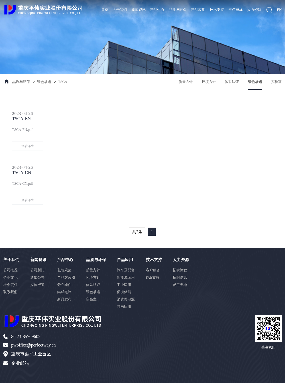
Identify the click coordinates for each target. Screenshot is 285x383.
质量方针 (185, 82)
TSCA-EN (50, 113)
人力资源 (254, 10)
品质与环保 (178, 10)
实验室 (276, 82)
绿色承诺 (44, 82)
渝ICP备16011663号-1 (89, 377)
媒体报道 (38, 275)
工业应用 (125, 275)
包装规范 (65, 261)
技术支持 (217, 10)
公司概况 (10, 261)
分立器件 (65, 275)
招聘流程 (181, 261)
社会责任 (10, 275)
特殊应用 (125, 297)
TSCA (62, 82)
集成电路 (65, 283)
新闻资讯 (138, 10)
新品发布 (65, 290)
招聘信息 (181, 268)
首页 (104, 10)
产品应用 (198, 10)
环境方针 (209, 82)
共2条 (137, 222)
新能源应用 (127, 268)
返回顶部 (274, 377)
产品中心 (157, 10)
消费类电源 (127, 290)
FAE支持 (153, 268)
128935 (129, 377)
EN (279, 10)
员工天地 (181, 275)
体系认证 (232, 82)
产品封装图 (66, 268)
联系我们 (10, 283)
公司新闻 (38, 261)
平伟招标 (235, 10)
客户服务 (154, 261)
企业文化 (10, 268)
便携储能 (125, 283)
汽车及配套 (127, 261)
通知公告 (38, 268)
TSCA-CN (50, 162)
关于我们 (120, 10)
